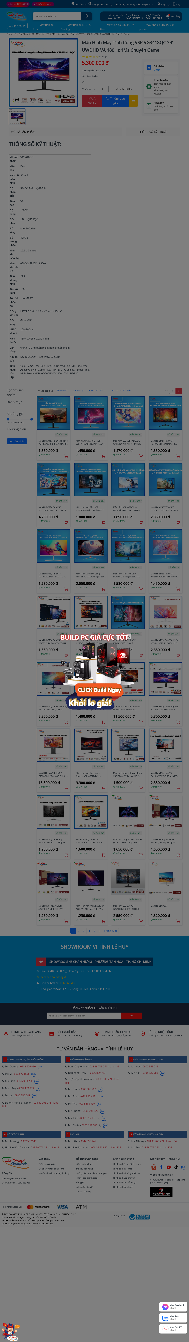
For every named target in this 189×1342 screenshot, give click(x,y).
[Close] (128, 636)
